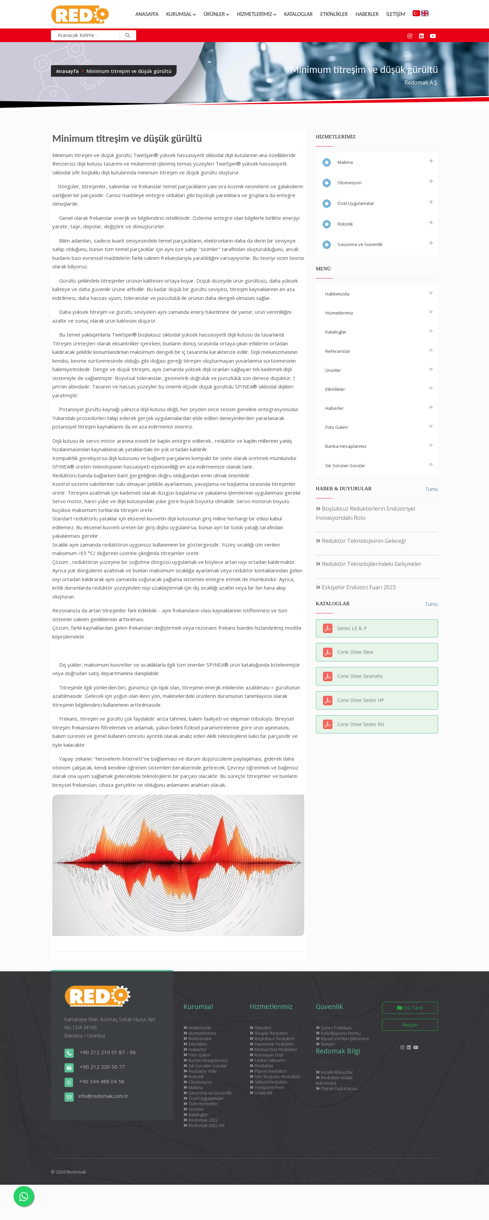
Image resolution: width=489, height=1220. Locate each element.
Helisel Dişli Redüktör (273, 1049)
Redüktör (261, 1066)
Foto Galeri (197, 1055)
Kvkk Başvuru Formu (338, 1033)
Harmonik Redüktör (272, 1044)
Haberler (367, 14)
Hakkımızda (197, 1028)
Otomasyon (197, 1082)
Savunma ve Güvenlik (207, 1093)
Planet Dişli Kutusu (337, 1088)
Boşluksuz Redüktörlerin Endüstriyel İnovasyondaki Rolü (365, 513)
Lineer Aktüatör (268, 1060)
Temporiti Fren (267, 1087)
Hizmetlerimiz (256, 14)
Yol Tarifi (410, 1008)
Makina (193, 1087)
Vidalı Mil (261, 1093)
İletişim (395, 14)
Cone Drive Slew (355, 652)
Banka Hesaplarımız (205, 1060)
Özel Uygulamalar (203, 1098)
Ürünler (216, 14)
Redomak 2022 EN (203, 1125)
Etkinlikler (334, 14)
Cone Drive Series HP (360, 700)
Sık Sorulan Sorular (205, 1066)
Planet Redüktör (268, 1071)
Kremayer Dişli (266, 1055)
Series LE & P (352, 628)
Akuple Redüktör (269, 1033)
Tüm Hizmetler (200, 1104)
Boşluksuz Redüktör (272, 1038)
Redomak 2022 (200, 1120)
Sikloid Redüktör (269, 1082)
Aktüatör (261, 1028)
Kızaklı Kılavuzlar (334, 1072)
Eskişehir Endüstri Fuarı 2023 (356, 587)
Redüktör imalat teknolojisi (334, 1080)
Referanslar (197, 1038)
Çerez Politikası (333, 1028)
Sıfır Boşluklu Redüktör (275, 1076)
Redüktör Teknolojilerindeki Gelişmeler (368, 564)
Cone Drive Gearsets (360, 676)
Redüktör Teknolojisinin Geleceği (361, 541)
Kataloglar (298, 14)
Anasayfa (147, 14)
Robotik (193, 1076)
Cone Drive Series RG (360, 724)
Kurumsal (181, 14)
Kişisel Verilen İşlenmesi (342, 1038)
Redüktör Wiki (199, 1071)
